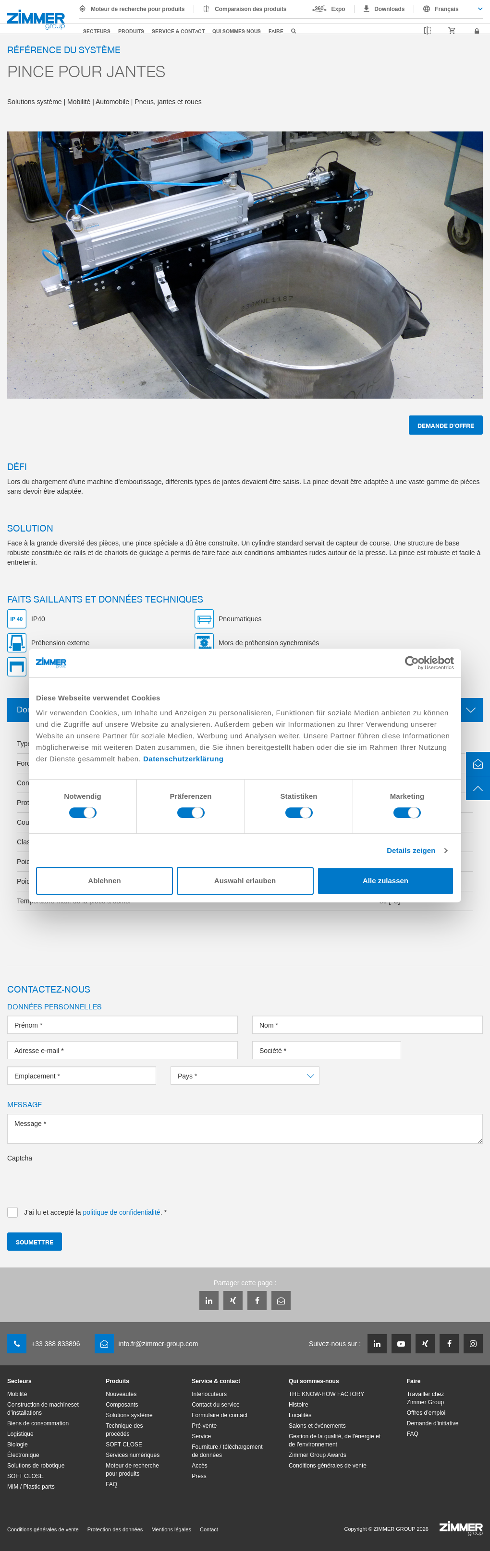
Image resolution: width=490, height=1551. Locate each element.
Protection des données (115, 1529)
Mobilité (17, 1394)
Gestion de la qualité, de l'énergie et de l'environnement (334, 1440)
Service (201, 1436)
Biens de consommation (38, 1423)
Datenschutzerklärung (183, 759)
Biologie (17, 1444)
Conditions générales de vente (328, 1465)
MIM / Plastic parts (31, 1486)
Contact (209, 1529)
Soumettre (34, 1241)
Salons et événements (317, 1425)
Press (199, 1476)
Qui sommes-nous (236, 31)
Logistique (20, 1434)
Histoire (298, 1404)
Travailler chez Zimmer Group (425, 1398)
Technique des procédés (124, 1429)
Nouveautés (121, 1394)
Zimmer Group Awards (317, 1455)
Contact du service (215, 1404)
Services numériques (132, 1455)
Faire (276, 31)
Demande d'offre (445, 425)
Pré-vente (204, 1425)
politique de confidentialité (121, 1212)
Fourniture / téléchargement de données (227, 1451)
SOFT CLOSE (25, 1476)
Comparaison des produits (250, 9)
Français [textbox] (446, 9)
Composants (122, 1404)
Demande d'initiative (433, 1423)
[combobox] (448, 9)
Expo (338, 9)
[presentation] (80, 1181)
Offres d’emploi (426, 1412)
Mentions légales (171, 1529)
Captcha (19, 1158)
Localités (300, 1415)
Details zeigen (411, 850)
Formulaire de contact (219, 1415)
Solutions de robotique (35, 1465)
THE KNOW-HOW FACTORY (326, 1394)
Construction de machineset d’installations (43, 1408)
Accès (200, 1465)
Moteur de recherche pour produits (137, 9)
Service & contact (178, 31)
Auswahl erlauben (245, 880)
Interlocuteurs (209, 1394)
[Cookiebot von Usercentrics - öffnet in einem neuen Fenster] (412, 663)
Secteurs (96, 31)
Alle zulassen (385, 880)
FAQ (111, 1484)
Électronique (23, 1455)
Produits (131, 31)
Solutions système (129, 1415)
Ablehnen (104, 880)
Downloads (389, 9)
